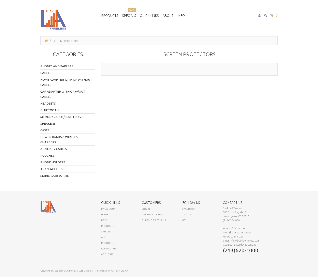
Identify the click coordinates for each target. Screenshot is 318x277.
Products (109, 15)
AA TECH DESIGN (119, 271)
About (168, 15)
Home (104, 214)
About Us (107, 254)
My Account (109, 208)
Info (181, 15)
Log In (146, 208)
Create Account (152, 214)
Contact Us (108, 248)
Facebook (188, 208)
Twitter (187, 214)
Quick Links (149, 15)
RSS (184, 220)
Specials (129, 15)
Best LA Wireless (67, 271)
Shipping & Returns (154, 220)
